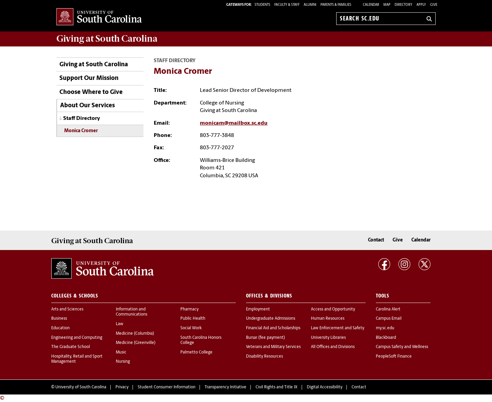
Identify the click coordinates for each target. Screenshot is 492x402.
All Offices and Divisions (333, 347)
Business (59, 319)
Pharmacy (189, 309)
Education (60, 328)
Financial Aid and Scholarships (273, 328)
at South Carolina (107, 38)
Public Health (192, 319)
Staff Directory (81, 118)
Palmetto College (196, 352)
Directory (403, 5)
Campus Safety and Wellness (402, 347)
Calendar (371, 5)
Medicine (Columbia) (135, 334)
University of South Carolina (80, 387)
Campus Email (388, 319)
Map (387, 5)
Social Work (191, 328)
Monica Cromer (81, 131)
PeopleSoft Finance (394, 357)
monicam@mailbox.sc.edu (234, 123)
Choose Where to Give (91, 92)
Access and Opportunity (333, 309)
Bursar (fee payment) (265, 338)
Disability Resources (264, 357)
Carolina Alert (388, 309)
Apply (421, 5)
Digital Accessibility (324, 387)
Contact (376, 240)
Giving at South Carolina (93, 64)
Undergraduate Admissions (270, 319)
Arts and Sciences (67, 309)
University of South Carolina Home (99, 17)
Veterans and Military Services (273, 347)
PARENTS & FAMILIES (335, 5)
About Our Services (87, 106)
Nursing (123, 362)
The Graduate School (70, 347)
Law (119, 324)
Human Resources (327, 319)
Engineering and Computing (76, 338)
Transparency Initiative (225, 387)
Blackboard (386, 338)
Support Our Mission (89, 78)
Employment (258, 309)
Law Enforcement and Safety (337, 328)
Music (121, 352)
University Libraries (328, 338)
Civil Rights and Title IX (277, 387)
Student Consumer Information (166, 387)
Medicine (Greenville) (135, 343)
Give (433, 5)
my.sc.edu (385, 328)
